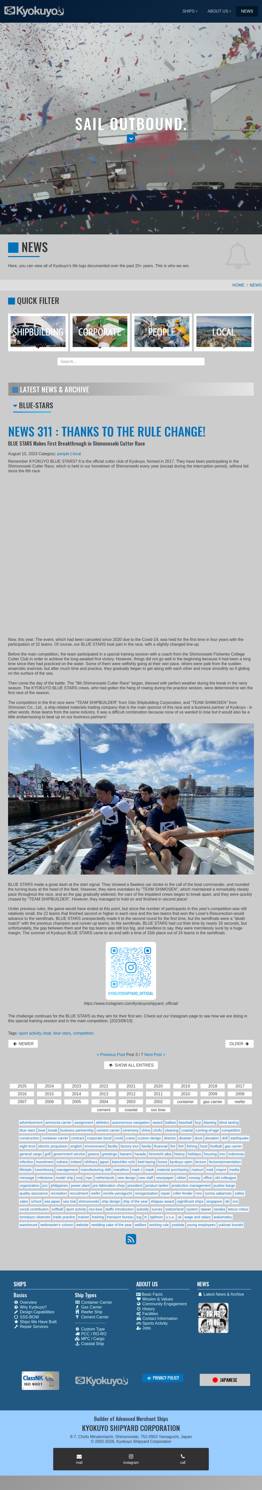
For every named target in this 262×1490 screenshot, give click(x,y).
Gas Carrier (88, 1307)
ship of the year (135, 1201)
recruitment (79, 1193)
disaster (185, 1138)
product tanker (156, 1186)
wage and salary (197, 1217)
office (207, 1178)
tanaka (219, 1209)
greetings (109, 1154)
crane (130, 1138)
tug (138, 1217)
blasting (210, 1123)
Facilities (147, 1314)
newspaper (164, 1178)
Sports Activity (152, 1323)
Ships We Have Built (35, 1322)
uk (180, 1217)
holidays (194, 1154)
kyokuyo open (181, 1162)
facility (113, 1146)
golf (47, 1154)
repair (165, 1193)
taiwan (206, 1209)
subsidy (142, 1209)
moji (79, 1178)
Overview (25, 1302)
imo (222, 1154)
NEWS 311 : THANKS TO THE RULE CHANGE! (107, 431)
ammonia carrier (58, 1123)
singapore (214, 1201)
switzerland (174, 1209)
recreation (59, 1193)
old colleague (225, 1178)
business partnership (77, 1130)
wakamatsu (223, 1217)
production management (191, 1186)
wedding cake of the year (111, 1225)
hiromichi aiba (160, 1154)
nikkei (181, 1178)
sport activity (30, 1033)
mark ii (137, 1170)
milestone (45, 1178)
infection (26, 1162)
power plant (80, 1186)
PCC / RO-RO (90, 1334)
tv (145, 1217)
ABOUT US (218, 11)
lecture (200, 1162)
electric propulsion (53, 1146)
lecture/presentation (225, 1162)
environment (95, 1146)
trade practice (64, 1217)
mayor (221, 1170)
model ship (64, 1178)
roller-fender (183, 1193)
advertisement (31, 1123)
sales (24, 1201)
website (82, 1225)
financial (160, 1146)
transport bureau (120, 1217)
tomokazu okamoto (35, 1217)
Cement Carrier (92, 1317)
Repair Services (31, 1326)
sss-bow (95, 1209)
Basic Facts (149, 1294)
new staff (146, 1178)
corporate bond (99, 1138)
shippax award (162, 1201)
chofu (157, 1130)
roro (198, 1193)
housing (210, 1154)
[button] (131, 138)
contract (77, 1138)
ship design (111, 1201)
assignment (83, 1123)
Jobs (143, 1328)
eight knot (27, 1146)
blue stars (62, 1033)
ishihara (90, 1162)
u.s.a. (170, 1217)
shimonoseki (89, 1201)
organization (29, 1186)
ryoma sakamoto (218, 1193)
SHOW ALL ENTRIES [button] (131, 1065)
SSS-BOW (26, 1317)
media (234, 1170)
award (157, 1123)
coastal (187, 1130)
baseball (185, 1123)
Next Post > (154, 1054)
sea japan (52, 1201)
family (146, 1146)
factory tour (130, 1146)
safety (239, 1193)
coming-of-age (207, 1130)
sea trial (69, 1201)
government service (69, 1154)
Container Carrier (93, 1302)
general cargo (31, 1154)
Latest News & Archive (220, 1294)
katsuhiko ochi (123, 1162)
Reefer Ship (89, 1312)
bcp (198, 1123)
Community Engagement (161, 1304)
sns (235, 1201)
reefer (95, 1193)
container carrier (55, 1138)
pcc (45, 1186)
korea (162, 1162)
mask (149, 1170)
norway (194, 1178)
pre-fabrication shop (109, 1186)
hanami (126, 1154)
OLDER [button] (239, 1044)
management (67, 1170)
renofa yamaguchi (117, 1193)
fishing (192, 1146)
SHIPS (189, 11)
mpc (89, 1178)
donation (212, 1138)
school (36, 1201)
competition (83, 1033)
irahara (62, 1162)
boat (47, 1033)
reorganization (146, 1193)
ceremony (130, 1130)
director (170, 1138)
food (203, 1146)
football (216, 1146)
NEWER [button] (23, 1044)
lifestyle (26, 1170)
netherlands (104, 1178)
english (76, 1146)
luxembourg (44, 1170)
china (145, 1130)
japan (104, 1162)
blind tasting (229, 1123)
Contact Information (157, 1318)
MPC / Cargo (89, 1339)
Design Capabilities (34, 1312)
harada (140, 1154)
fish (181, 1146)
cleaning (172, 1130)
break (52, 1130)
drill (224, 1138)
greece (93, 1154)
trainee (83, 1217)
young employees (201, 1225)
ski (227, 1201)
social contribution (34, 1209)
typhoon (156, 1217)
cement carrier (108, 1130)
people (63, 454)
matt (209, 1170)
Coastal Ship (89, 1344)
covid (118, 1138)
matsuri (197, 1170)
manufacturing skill (96, 1170)
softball (57, 1209)
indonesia (236, 1154)
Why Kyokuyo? (30, 1307)
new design (126, 1178)
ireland (76, 1162)
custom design (149, 1138)
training (98, 1217)
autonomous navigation (131, 1123)
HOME (238, 285)
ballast (170, 1123)
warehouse (28, 1225)
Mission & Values (154, 1299)
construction (29, 1138)
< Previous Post (111, 1054)
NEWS (247, 11)
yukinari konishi (230, 1225)
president (135, 1186)
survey (157, 1209)
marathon (121, 1170)
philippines (59, 1186)
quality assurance (34, 1193)
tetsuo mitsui (238, 1209)
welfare (140, 1225)
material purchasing (173, 1170)
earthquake (239, 1138)
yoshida (178, 1225)
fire (172, 1146)
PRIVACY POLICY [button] (163, 1378)
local (77, 454)
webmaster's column (56, 1225)
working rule (159, 1225)
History (145, 1309)
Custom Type (90, 1329)
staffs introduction (119, 1209)
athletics (102, 1123)
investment (45, 1162)
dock (198, 1138)
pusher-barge (224, 1186)
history (179, 1154)
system (192, 1209)
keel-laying (146, 1162)
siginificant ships (190, 1201)
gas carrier (233, 1146)
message (27, 1178)
